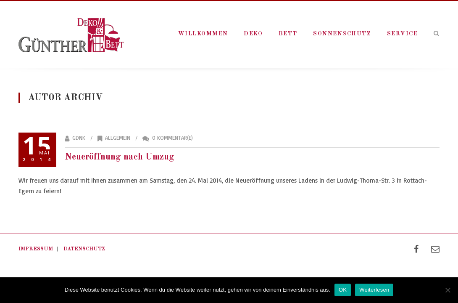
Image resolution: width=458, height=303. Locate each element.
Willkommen (203, 34)
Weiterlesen (374, 290)
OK (343, 290)
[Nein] (447, 290)
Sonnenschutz (342, 34)
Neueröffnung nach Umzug (119, 157)
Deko (253, 34)
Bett (288, 34)
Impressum (35, 249)
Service (402, 34)
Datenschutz (84, 249)
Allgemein (117, 137)
